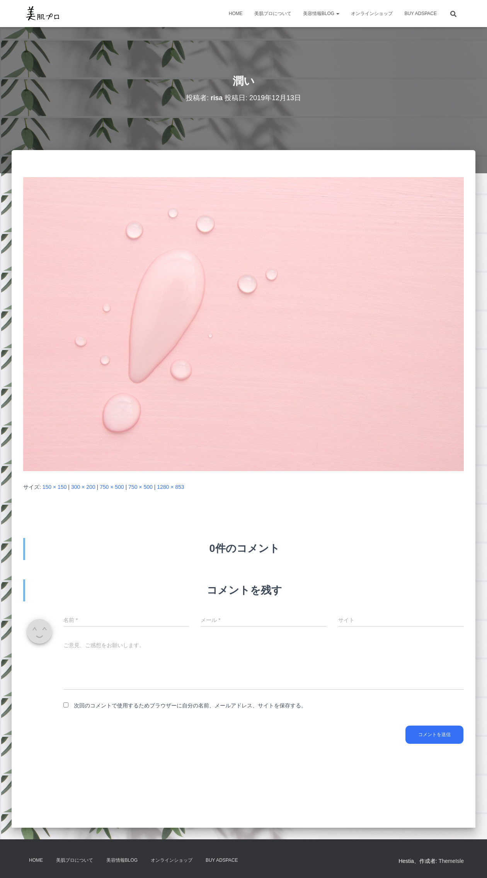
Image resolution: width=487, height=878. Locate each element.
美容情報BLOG (321, 13)
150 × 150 (55, 487)
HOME (236, 13)
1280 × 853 (170, 487)
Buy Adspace (420, 13)
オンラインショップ (372, 13)
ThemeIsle (451, 861)
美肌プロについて (272, 13)
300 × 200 (83, 487)
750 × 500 (112, 487)
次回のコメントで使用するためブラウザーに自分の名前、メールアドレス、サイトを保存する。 (190, 705)
